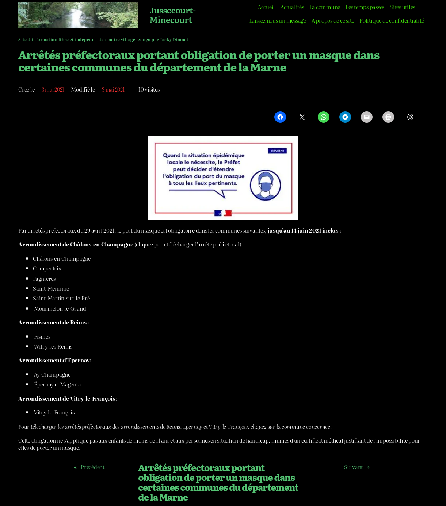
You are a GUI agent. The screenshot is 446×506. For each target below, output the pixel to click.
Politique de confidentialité (391, 20)
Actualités (292, 7)
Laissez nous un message (277, 20)
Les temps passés (365, 7)
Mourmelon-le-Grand (60, 308)
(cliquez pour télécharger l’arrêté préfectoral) (129, 244)
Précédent (92, 467)
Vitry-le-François (54, 412)
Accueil (266, 7)
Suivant (353, 467)
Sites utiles (402, 7)
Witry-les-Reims (53, 346)
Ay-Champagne (52, 374)
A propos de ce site (333, 20)
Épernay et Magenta (57, 384)
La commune (324, 7)
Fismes (42, 336)
